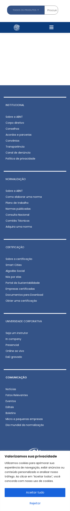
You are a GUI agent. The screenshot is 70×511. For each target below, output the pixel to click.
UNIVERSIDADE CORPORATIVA (24, 321)
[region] (35, 481)
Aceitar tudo (35, 492)
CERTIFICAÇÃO (15, 247)
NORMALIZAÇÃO (16, 179)
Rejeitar (35, 503)
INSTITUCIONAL (15, 105)
